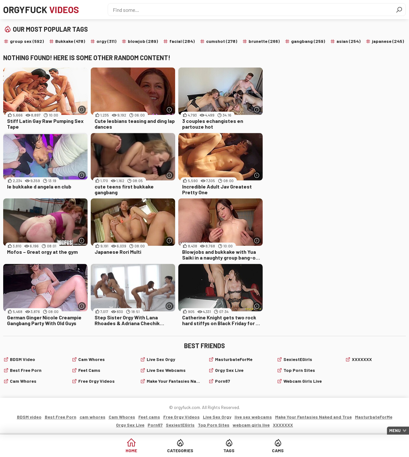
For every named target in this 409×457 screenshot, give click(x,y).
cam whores (23, 381)
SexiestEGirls (297, 359)
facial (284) (182, 41)
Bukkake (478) (70, 41)
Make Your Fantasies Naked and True (174, 381)
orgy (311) (106, 41)
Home (131, 450)
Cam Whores (91, 359)
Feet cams (89, 370)
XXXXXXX (362, 359)
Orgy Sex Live (229, 370)
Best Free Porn (26, 370)
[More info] (82, 110)
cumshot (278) (221, 41)
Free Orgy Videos (96, 381)
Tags (229, 450)
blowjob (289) (143, 41)
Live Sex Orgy (161, 359)
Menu (395, 430)
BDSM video (22, 359)
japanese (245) (388, 41)
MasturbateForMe (233, 359)
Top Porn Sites (299, 370)
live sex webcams (166, 370)
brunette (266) (264, 41)
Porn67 (222, 381)
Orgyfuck (41, 9)
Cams (278, 450)
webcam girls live (302, 381)
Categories (180, 450)
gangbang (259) (308, 41)
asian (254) (348, 41)
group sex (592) (27, 41)
